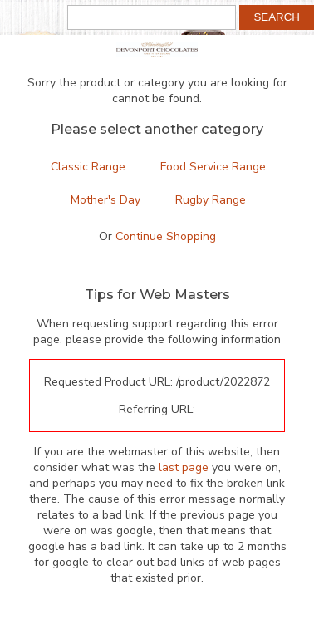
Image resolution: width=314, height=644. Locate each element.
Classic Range (88, 167)
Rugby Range (210, 200)
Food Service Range (213, 167)
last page (184, 467)
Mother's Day (105, 200)
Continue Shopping (165, 236)
